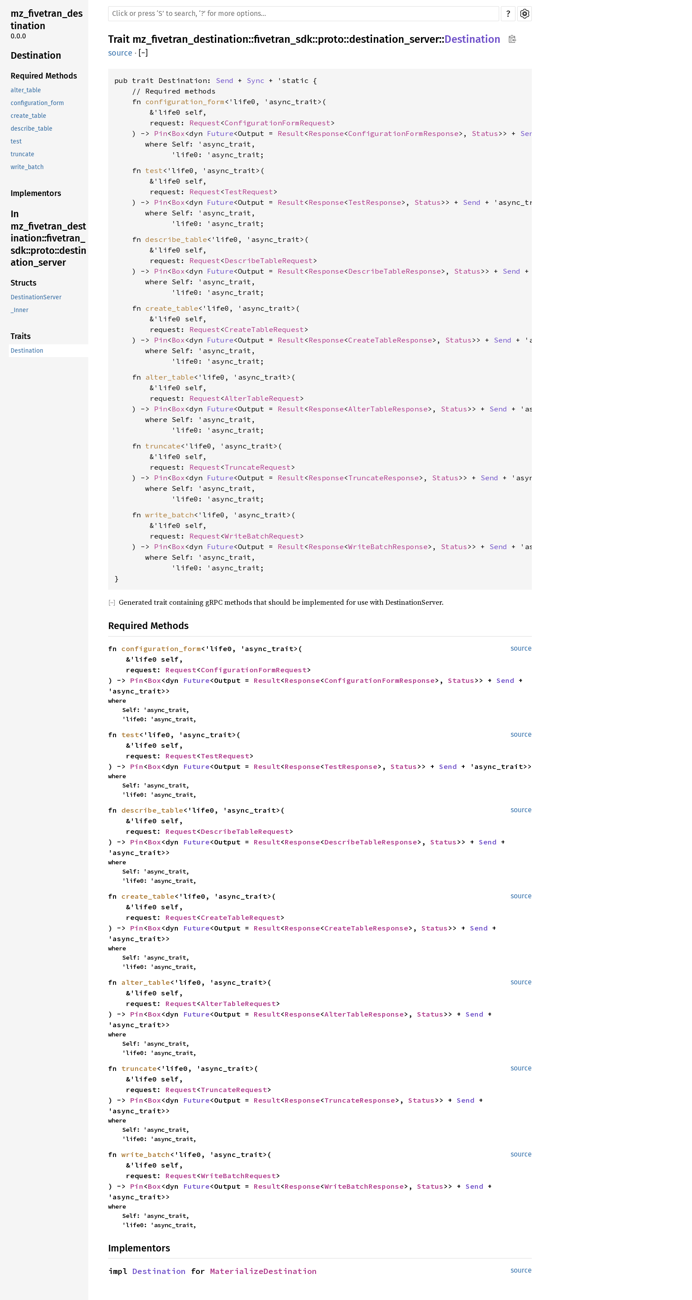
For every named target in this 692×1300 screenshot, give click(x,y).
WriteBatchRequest (262, 535)
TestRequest (249, 191)
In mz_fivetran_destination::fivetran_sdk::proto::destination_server (48, 238)
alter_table (26, 90)
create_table (28, 116)
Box (178, 133)
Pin (160, 133)
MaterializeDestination (263, 1271)
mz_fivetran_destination (47, 20)
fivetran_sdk (283, 39)
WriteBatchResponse (388, 546)
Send (224, 80)
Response (326, 133)
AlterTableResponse (388, 408)
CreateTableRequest (264, 329)
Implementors (36, 193)
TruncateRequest (258, 467)
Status (485, 133)
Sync (255, 80)
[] (143, 53)
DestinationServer (36, 297)
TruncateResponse (383, 477)
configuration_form (37, 103)
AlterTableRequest (262, 398)
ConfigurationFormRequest (278, 122)
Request (204, 122)
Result (291, 133)
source (120, 53)
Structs (24, 283)
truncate (22, 154)
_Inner (19, 310)
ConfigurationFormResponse (403, 133)
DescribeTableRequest (269, 260)
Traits (21, 336)
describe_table (32, 128)
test (16, 141)
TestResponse (374, 202)
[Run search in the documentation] (303, 13)
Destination (36, 55)
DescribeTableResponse (394, 271)
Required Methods (44, 76)
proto (331, 39)
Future (220, 133)
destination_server (394, 39)
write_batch (27, 167)
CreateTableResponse (390, 339)
